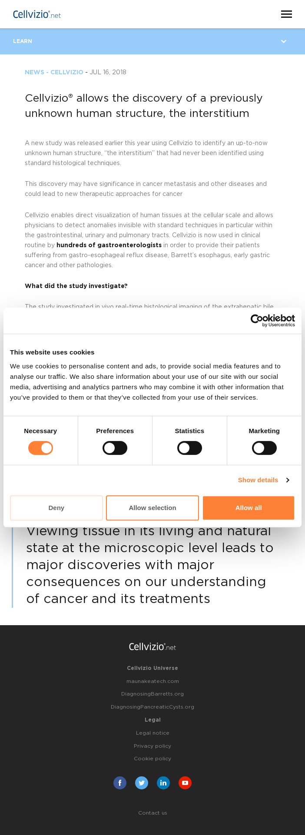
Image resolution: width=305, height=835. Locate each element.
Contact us (152, 812)
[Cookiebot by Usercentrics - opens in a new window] (257, 320)
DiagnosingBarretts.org (152, 693)
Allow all (248, 507)
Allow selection (152, 507)
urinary (95, 235)
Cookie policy (152, 758)
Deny (56, 507)
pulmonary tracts (144, 235)
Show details (258, 480)
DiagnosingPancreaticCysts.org (152, 706)
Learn (22, 41)
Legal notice (152, 733)
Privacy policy (152, 746)
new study (46, 143)
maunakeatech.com (152, 681)
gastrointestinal (59, 235)
